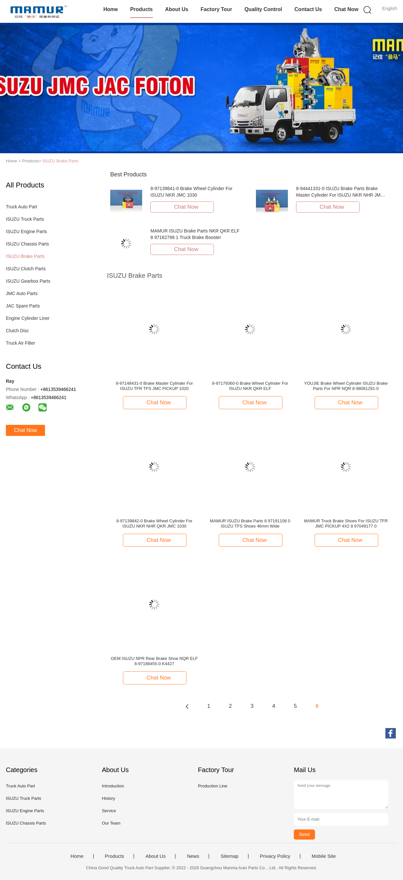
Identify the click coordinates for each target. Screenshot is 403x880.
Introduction (113, 785)
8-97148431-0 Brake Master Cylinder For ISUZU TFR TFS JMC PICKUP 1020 (154, 386)
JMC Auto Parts (21, 293)
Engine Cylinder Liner (28, 318)
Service (109, 810)
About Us (176, 9)
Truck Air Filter (20, 343)
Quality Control (263, 9)
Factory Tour (216, 9)
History (108, 798)
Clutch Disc (17, 330)
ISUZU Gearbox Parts (28, 281)
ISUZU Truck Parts (25, 219)
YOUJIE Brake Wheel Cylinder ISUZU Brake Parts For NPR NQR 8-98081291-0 (346, 386)
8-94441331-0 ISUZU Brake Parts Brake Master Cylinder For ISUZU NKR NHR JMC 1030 (340, 195)
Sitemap (229, 856)
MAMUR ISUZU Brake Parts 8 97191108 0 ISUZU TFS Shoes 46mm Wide (250, 523)
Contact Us (308, 9)
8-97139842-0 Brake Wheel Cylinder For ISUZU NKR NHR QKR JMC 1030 (154, 523)
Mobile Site (324, 856)
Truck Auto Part (21, 206)
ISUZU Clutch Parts (26, 268)
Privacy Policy (275, 856)
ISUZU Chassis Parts (27, 243)
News (193, 856)
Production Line (212, 785)
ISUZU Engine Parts (26, 231)
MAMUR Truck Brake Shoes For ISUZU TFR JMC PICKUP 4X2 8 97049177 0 (346, 523)
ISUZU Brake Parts (60, 160)
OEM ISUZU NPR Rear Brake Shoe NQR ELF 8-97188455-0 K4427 (154, 661)
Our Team (111, 823)
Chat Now (346, 9)
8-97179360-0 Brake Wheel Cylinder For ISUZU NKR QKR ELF (250, 386)
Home (110, 9)
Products (141, 9)
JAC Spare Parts (23, 305)
